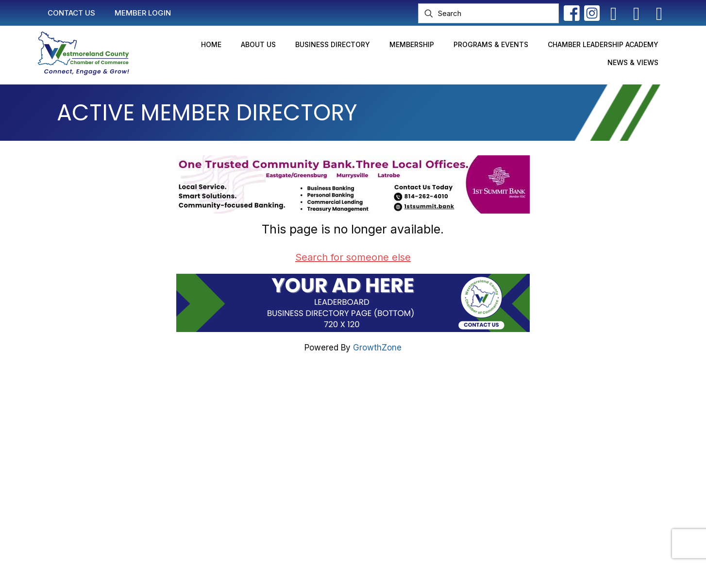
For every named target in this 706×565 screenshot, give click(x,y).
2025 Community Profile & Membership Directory (370, 460)
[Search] (488, 13)
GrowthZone (377, 347)
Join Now (293, 441)
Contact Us (297, 404)
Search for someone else (353, 257)
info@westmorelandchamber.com (128, 446)
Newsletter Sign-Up (313, 478)
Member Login (303, 423)
